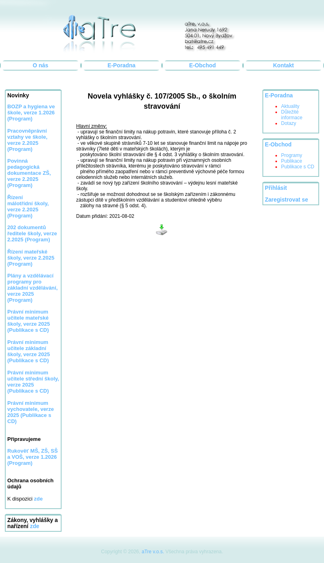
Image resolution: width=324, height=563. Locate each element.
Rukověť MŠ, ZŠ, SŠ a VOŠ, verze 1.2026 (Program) (32, 457)
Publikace (291, 161)
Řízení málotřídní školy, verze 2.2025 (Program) (28, 206)
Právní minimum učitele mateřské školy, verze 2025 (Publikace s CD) (28, 321)
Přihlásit (276, 188)
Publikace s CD (297, 167)
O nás (40, 65)
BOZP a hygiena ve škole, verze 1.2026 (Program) (31, 112)
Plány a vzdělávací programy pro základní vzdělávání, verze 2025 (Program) (32, 288)
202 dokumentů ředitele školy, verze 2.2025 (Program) (32, 233)
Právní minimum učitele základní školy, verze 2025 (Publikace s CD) (28, 351)
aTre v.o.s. (153, 551)
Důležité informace (292, 114)
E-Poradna (122, 65)
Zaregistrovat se (286, 200)
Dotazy (288, 123)
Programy (291, 155)
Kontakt (283, 65)
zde (34, 526)
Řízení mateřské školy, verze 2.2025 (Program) (30, 258)
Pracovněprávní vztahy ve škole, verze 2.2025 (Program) (27, 140)
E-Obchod (202, 65)
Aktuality (290, 106)
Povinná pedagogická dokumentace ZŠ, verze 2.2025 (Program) (29, 173)
